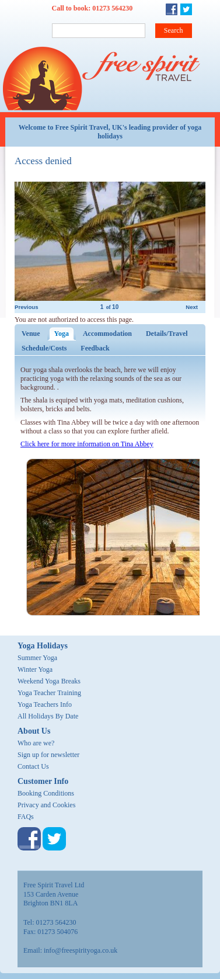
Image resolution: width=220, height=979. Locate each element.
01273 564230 (112, 8)
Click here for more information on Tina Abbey (86, 444)
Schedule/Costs (44, 348)
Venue (31, 333)
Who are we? (36, 743)
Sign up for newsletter (48, 755)
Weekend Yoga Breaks (49, 681)
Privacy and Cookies (46, 805)
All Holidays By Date (48, 716)
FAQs (26, 817)
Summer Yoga (37, 658)
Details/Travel (167, 333)
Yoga (65, 333)
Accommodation (107, 333)
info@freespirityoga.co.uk (80, 950)
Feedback (95, 348)
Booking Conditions (46, 793)
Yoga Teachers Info (45, 704)
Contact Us (33, 766)
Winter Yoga (35, 669)
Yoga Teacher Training (49, 693)
